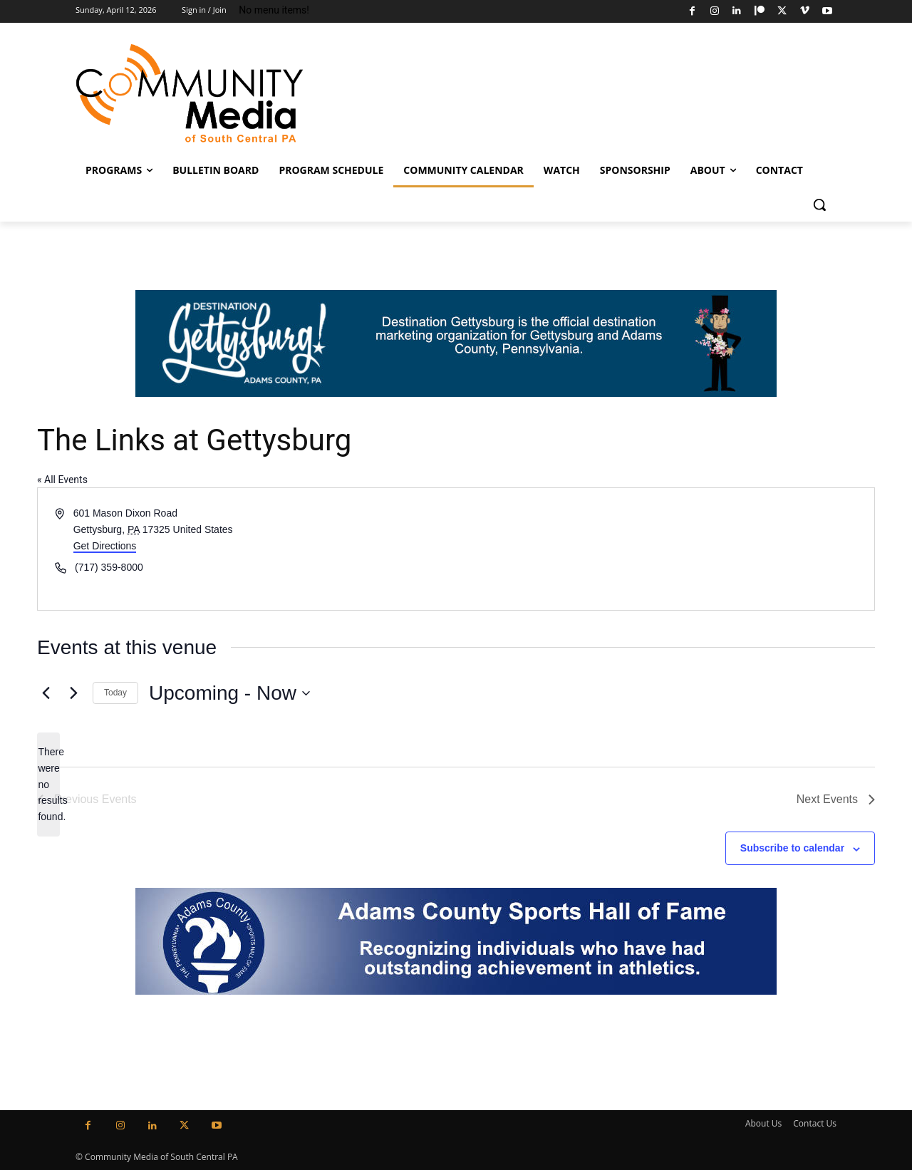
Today (115, 693)
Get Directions (105, 546)
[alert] (48, 784)
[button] (819, 204)
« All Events (62, 479)
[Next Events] (73, 693)
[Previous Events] (45, 693)
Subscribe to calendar (792, 848)
